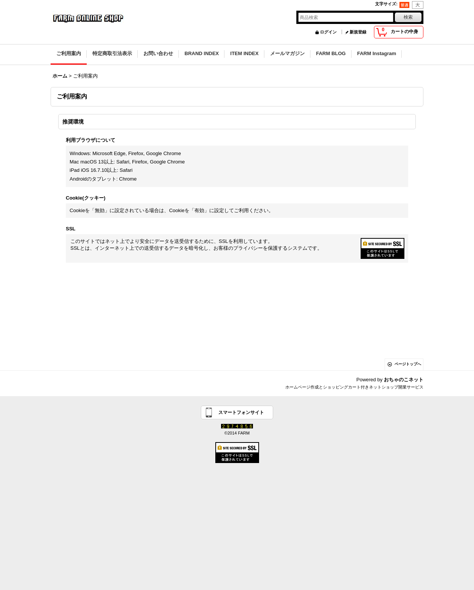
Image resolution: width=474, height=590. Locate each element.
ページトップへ (407, 364)
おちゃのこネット (403, 379)
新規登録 (358, 32)
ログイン (328, 32)
